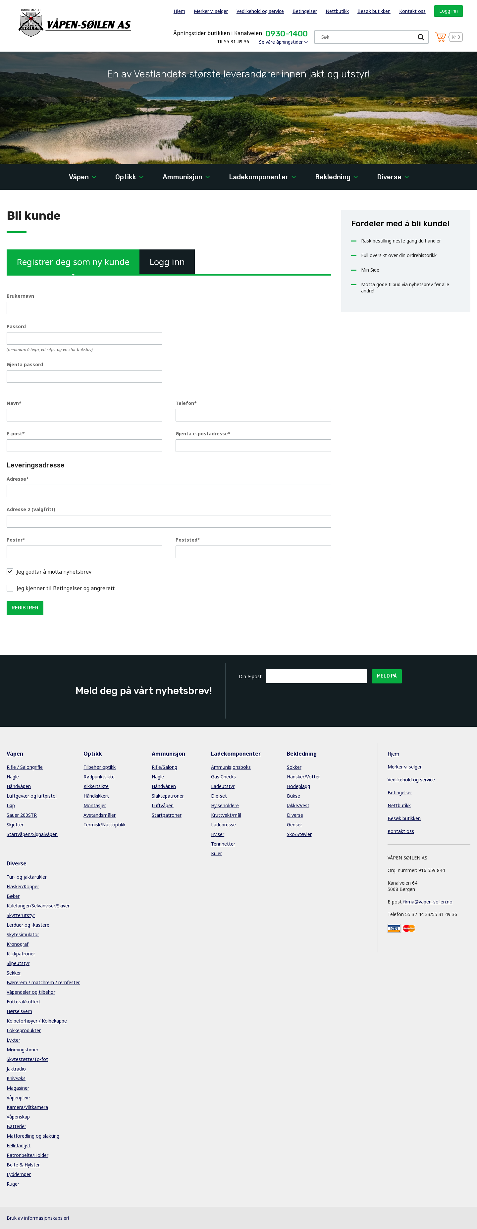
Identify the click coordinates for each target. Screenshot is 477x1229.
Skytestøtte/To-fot (27, 1059)
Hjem (179, 11)
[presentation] (316, 699)
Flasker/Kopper (23, 886)
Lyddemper (19, 1174)
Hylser (217, 834)
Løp (11, 805)
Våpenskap (18, 1117)
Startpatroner (167, 815)
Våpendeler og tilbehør (31, 992)
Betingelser (304, 11)
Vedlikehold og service (260, 11)
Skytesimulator (23, 934)
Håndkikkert (96, 796)
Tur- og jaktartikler (27, 877)
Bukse (293, 796)
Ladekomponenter (259, 177)
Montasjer (94, 805)
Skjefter (15, 824)
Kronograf (17, 944)
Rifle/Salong (164, 767)
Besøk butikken (374, 11)
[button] (10, 571)
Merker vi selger (211, 11)
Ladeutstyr (223, 786)
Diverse (389, 177)
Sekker (14, 973)
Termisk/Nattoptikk (104, 824)
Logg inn (448, 11)
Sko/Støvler (299, 834)
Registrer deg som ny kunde (73, 265)
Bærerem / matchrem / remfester (43, 982)
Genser (294, 824)
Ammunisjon (182, 177)
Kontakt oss (412, 11)
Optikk (125, 177)
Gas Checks (223, 776)
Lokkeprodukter (24, 1030)
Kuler (216, 853)
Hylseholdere (225, 805)
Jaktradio (16, 1069)
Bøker (13, 896)
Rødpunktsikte (99, 776)
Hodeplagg (298, 786)
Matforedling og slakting (33, 1136)
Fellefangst (18, 1145)
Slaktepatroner (168, 796)
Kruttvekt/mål (226, 815)
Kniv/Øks (16, 1078)
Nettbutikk (337, 11)
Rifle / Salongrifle (25, 767)
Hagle (13, 776)
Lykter (13, 1040)
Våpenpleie (18, 1097)
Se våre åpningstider (281, 42)
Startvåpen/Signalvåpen (32, 834)
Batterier (16, 1126)
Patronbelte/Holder (27, 1155)
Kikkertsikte (96, 786)
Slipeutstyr (18, 963)
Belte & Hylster (23, 1165)
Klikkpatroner (21, 953)
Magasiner (18, 1088)
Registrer (25, 608)
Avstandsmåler (99, 815)
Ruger (13, 1184)
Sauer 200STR (22, 815)
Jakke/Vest (298, 805)
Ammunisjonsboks (231, 767)
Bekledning (332, 177)
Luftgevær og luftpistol (32, 796)
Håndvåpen (19, 786)
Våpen (79, 177)
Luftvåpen (163, 805)
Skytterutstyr (21, 915)
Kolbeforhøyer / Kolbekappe (37, 1021)
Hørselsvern (19, 1011)
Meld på (387, 676)
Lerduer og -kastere (28, 925)
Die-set (219, 796)
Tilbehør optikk (99, 767)
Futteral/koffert (23, 1001)
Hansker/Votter (303, 776)
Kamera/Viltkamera (27, 1107)
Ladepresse (223, 824)
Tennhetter (223, 844)
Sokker (294, 767)
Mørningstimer (22, 1049)
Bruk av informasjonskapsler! (38, 1218)
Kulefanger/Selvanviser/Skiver (38, 905)
